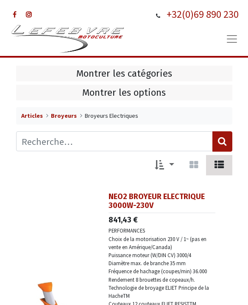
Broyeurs (64, 115)
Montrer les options (124, 92)
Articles (32, 115)
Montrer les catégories (124, 73)
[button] (164, 165)
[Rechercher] (222, 141)
